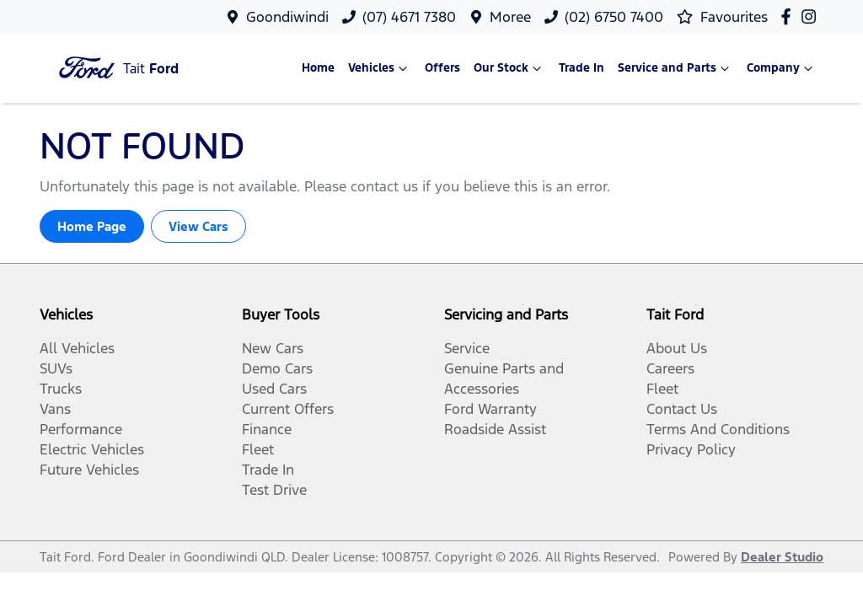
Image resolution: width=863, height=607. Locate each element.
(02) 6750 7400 (614, 17)
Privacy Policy (691, 449)
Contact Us (681, 409)
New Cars (272, 348)
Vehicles (379, 68)
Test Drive (274, 490)
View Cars (198, 226)
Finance (267, 429)
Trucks (61, 388)
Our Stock (509, 68)
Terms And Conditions (718, 429)
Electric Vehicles (92, 449)
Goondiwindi (287, 17)
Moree (510, 17)
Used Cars (274, 388)
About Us (676, 348)
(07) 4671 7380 (409, 17)
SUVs (56, 368)
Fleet (258, 449)
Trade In (581, 68)
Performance (81, 429)
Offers (442, 68)
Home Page (91, 226)
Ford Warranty (490, 409)
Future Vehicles (89, 469)
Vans (55, 409)
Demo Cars (277, 368)
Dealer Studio (782, 557)
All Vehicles (77, 348)
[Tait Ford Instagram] (812, 16)
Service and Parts (675, 68)
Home (318, 68)
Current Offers (288, 409)
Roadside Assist (495, 429)
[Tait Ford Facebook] (789, 16)
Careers (670, 368)
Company (782, 68)
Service (467, 348)
